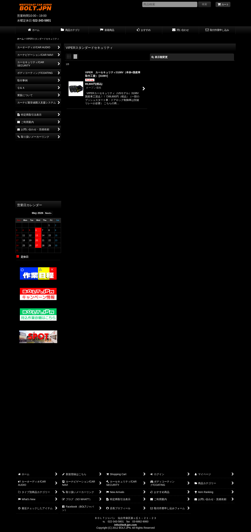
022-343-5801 (42, 20)
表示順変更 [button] (159, 57)
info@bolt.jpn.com (125, 524)
